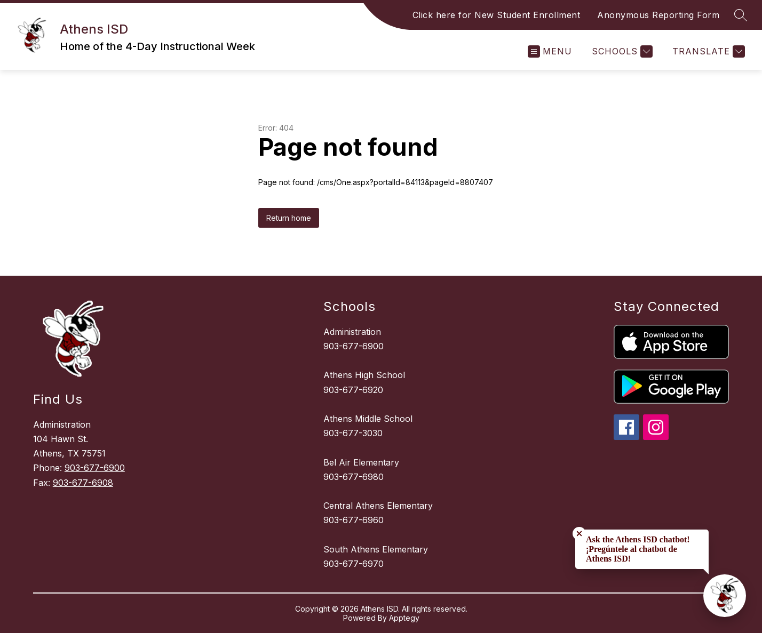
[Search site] (740, 15)
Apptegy (404, 617)
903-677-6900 (95, 467)
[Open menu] (550, 51)
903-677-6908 (83, 482)
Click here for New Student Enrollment (496, 15)
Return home (288, 217)
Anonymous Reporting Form (658, 15)
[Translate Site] (707, 51)
